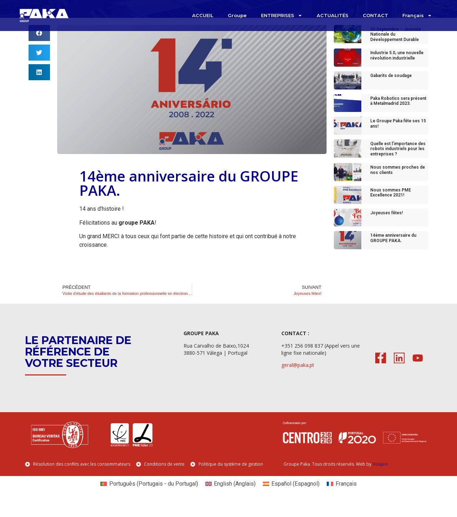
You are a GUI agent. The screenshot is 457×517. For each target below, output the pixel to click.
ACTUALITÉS (332, 15)
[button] (39, 48)
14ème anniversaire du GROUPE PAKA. (393, 252)
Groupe (237, 15)
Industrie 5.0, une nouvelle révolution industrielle (396, 70)
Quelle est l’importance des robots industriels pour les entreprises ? (398, 163)
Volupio (380, 479)
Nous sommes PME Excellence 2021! (390, 207)
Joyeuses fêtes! (386, 227)
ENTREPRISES (281, 15)
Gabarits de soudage (391, 90)
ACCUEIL (203, 15)
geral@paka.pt (297, 379)
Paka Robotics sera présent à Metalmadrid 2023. (398, 115)
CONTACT (375, 15)
